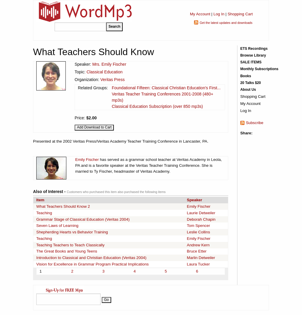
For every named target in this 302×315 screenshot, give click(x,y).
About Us (248, 90)
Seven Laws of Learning (57, 225)
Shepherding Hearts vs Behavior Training (72, 232)
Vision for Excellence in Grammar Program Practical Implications (92, 264)
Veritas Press (112, 79)
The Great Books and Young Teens (66, 251)
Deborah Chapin (201, 219)
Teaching (44, 213)
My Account (200, 14)
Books (245, 76)
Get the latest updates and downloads (226, 22)
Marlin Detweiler (201, 257)
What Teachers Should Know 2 (63, 206)
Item (40, 200)
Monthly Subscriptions (259, 69)
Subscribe (254, 123)
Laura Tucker (198, 264)
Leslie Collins (198, 232)
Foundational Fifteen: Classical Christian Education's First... (166, 87)
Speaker (194, 200)
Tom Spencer (198, 225)
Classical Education (104, 72)
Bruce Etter (197, 251)
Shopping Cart (240, 14)
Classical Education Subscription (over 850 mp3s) (157, 106)
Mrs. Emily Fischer (109, 64)
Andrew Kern (198, 245)
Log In (219, 14)
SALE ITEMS (251, 62)
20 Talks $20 (250, 83)
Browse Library (253, 55)
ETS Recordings (254, 49)
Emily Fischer (87, 159)
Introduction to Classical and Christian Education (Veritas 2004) (91, 257)
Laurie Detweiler (201, 213)
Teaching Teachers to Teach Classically (70, 245)
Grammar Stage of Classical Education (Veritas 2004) (82, 219)
